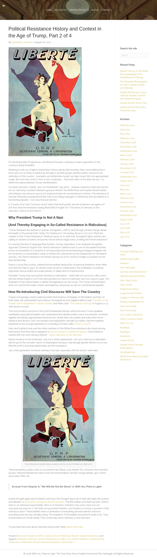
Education (60, 10)
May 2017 (125, 189)
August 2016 (126, 219)
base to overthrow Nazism (68, 331)
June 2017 (125, 185)
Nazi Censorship (128, 306)
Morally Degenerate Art (132, 301)
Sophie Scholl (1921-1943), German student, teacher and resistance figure (133, 95)
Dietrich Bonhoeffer (129, 259)
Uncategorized (127, 352)
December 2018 (128, 142)
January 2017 (126, 202)
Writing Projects (79, 10)
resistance (125, 336)
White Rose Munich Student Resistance (79, 536)
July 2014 (125, 236)
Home (49, 10)
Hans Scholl (126, 284)
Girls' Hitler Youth (128, 280)
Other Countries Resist (131, 319)
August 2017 (126, 181)
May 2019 (125, 134)
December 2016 (128, 206)
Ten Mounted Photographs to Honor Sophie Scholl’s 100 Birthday (133, 84)
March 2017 (126, 194)
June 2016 (125, 228)
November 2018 (128, 146)
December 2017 (128, 168)
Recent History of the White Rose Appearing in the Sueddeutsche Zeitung (134, 74)
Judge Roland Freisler (131, 293)
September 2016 (128, 215)
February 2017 (127, 198)
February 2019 (127, 138)
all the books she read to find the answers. (43, 502)
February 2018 (127, 159)
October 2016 (127, 211)
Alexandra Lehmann (26, 539)
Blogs (95, 10)
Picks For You (127, 323)
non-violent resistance (78, 539)
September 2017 (128, 176)
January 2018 (126, 164)
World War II (67, 542)
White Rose (14, 542)
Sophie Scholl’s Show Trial (133, 103)
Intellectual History (129, 289)
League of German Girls (132, 297)
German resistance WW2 (31, 536)
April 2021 (125, 129)
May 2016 (125, 232)
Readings (125, 327)
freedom (124, 263)
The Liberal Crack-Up (80, 303)
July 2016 (125, 223)
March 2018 (126, 155)
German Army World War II (133, 272)
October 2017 (127, 172)
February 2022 (127, 125)
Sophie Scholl (52, 536)
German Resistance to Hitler (52, 539)
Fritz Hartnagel (127, 267)
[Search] (134, 55)
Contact (106, 10)
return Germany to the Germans (66, 335)
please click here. (74, 527)
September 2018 (128, 151)
